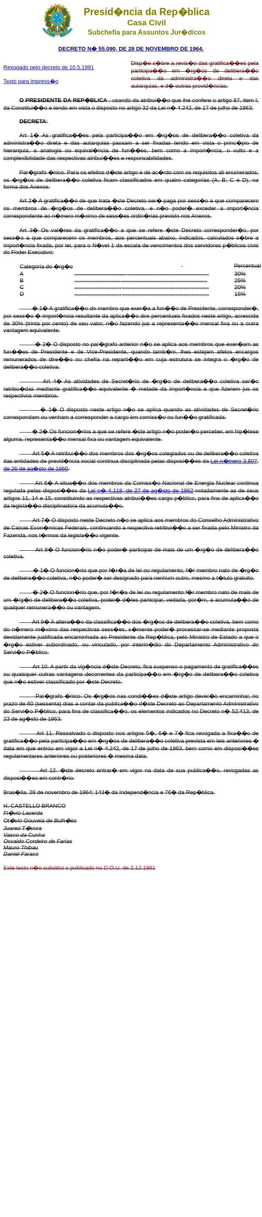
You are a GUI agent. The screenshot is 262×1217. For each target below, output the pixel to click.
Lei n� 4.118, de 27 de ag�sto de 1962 (140, 490)
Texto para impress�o (30, 81)
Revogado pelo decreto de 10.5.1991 (48, 67)
